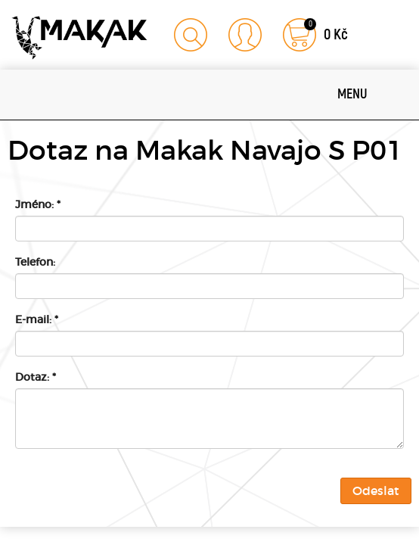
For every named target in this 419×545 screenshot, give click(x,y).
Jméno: (38, 204)
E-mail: (36, 319)
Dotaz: (35, 377)
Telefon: (35, 262)
